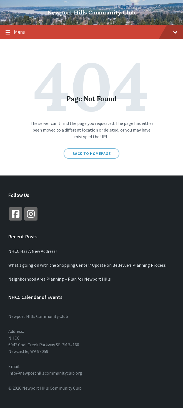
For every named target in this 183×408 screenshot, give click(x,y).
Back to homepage (91, 153)
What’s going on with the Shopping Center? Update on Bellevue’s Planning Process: (87, 265)
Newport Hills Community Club (91, 12)
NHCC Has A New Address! (32, 251)
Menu (91, 32)
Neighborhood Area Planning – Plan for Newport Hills (59, 279)
